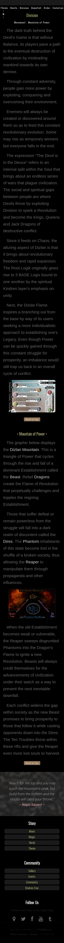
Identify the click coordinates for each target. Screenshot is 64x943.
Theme (4, 8)
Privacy (33, 934)
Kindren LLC (45, 929)
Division (24, 8)
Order (47, 8)
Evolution (58, 8)
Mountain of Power (39, 22)
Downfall (36, 8)
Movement (20, 22)
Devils (13, 8)
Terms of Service (18, 934)
